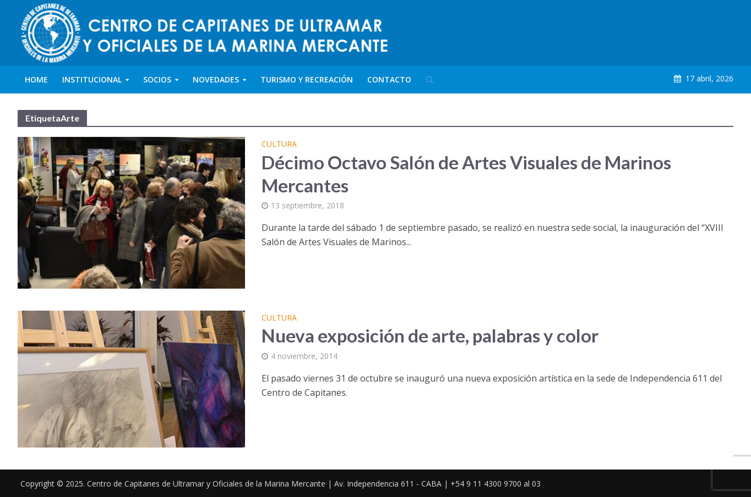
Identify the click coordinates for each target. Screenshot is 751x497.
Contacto (389, 79)
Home (36, 79)
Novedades (216, 79)
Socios (157, 79)
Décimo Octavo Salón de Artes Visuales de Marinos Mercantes (466, 173)
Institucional (92, 79)
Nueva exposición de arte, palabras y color (430, 335)
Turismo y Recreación (306, 79)
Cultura (279, 144)
